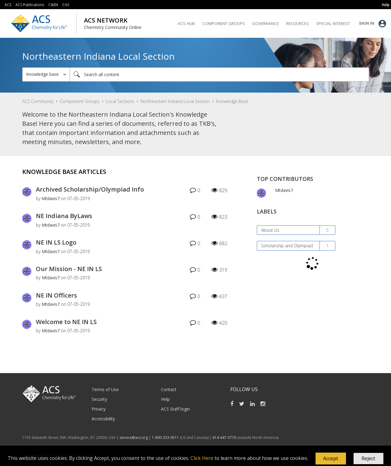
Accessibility (103, 419)
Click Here (201, 458)
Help (165, 399)
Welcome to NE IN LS (66, 322)
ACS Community (38, 101)
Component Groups (79, 101)
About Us (270, 230)
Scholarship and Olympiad (287, 246)
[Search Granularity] (46, 74)
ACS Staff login (175, 409)
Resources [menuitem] (297, 23)
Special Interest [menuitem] (333, 23)
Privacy (99, 409)
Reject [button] (368, 458)
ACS (8, 4)
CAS (65, 4)
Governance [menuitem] (265, 23)
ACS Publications (30, 4)
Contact (168, 389)
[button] (331, 459)
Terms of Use (105, 389)
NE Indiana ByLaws (64, 216)
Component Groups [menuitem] (223, 23)
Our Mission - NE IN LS (69, 269)
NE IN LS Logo (56, 242)
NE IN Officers (56, 295)
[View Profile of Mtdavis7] (51, 198)
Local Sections (120, 101)
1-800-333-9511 (165, 437)
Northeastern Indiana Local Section (175, 101)
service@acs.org (134, 437)
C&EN (53, 4)
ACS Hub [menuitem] (186, 23)
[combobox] (219, 74)
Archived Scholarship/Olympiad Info (90, 189)
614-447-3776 (224, 437)
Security (99, 399)
